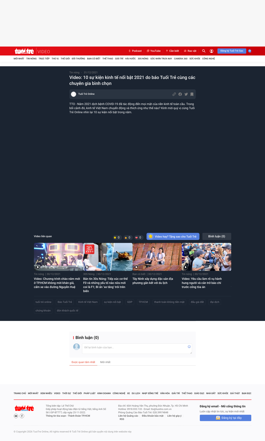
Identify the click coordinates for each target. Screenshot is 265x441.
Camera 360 (180, 58)
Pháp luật (90, 393)
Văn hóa (165, 393)
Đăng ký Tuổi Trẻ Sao (231, 51)
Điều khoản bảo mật (152, 416)
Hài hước (130, 58)
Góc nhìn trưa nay (161, 58)
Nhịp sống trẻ (150, 393)
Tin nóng (31, 58)
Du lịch (136, 393)
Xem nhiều (46, 393)
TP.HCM (143, 302)
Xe (128, 393)
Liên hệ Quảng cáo (128, 416)
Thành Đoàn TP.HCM (79, 416)
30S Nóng (143, 58)
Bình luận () (216, 236)
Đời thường (78, 58)
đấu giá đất (197, 302)
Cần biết (172, 51)
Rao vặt (189, 51)
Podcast (135, 51)
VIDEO (44, 51)
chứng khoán (43, 310)
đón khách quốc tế (67, 310)
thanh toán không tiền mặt (169, 302)
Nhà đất (211, 393)
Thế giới (65, 58)
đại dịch (214, 302)
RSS (122, 419)
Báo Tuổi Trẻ (65, 302)
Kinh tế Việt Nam (88, 302)
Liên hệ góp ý (174, 416)
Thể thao (107, 58)
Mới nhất (19, 58)
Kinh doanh (104, 393)
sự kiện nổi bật (112, 302)
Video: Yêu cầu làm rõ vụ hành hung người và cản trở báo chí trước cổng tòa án (202, 283)
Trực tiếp (44, 58)
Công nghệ (208, 58)
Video (57, 393)
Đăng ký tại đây (232, 418)
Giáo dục (199, 393)
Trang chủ (20, 393)
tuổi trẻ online (43, 302)
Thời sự (66, 393)
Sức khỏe (194, 58)
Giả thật (235, 393)
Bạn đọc (246, 393)
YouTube (153, 51)
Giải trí (119, 58)
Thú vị (55, 58)
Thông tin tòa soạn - (57, 416)
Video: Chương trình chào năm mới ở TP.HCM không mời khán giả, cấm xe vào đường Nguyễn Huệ (57, 283)
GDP (129, 302)
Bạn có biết (93, 58)
